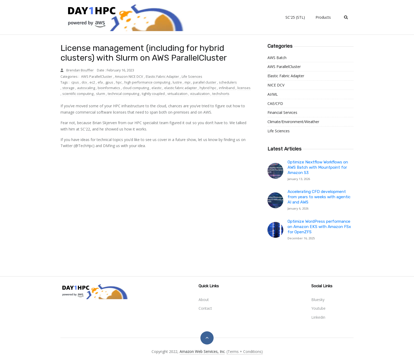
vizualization (200, 93)
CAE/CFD (275, 103)
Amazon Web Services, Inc (202, 351)
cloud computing (136, 88)
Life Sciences (192, 76)
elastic (157, 88)
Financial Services (282, 112)
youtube (318, 308)
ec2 (93, 82)
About (204, 299)
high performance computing (147, 82)
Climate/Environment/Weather (293, 121)
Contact (205, 308)
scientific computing (78, 93)
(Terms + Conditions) (245, 351)
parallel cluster (205, 82)
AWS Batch (276, 57)
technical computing (124, 93)
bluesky (317, 299)
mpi (188, 82)
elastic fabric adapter (181, 88)
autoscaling (86, 88)
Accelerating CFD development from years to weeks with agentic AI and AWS (319, 197)
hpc (119, 82)
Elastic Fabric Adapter (163, 76)
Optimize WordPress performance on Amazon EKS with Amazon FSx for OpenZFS (319, 226)
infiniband (227, 88)
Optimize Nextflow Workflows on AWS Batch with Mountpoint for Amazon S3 (318, 167)
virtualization (177, 93)
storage (68, 88)
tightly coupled (154, 93)
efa (100, 82)
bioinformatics (109, 88)
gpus (109, 82)
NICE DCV (275, 85)
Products (323, 17)
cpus (75, 82)
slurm (101, 93)
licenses (244, 88)
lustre (178, 82)
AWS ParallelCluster (97, 76)
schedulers (228, 82)
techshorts (220, 93)
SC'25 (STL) (295, 17)
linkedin (318, 317)
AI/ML (272, 94)
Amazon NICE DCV (129, 76)
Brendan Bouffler (80, 70)
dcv (85, 82)
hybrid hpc (208, 88)
